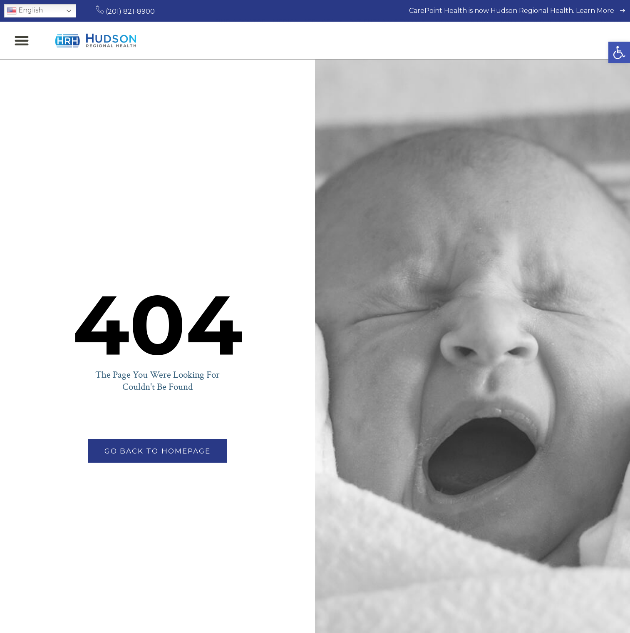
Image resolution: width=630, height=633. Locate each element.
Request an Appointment (577, 40)
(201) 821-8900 (125, 11)
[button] (619, 52)
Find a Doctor (240, 40)
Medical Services (307, 40)
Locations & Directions (478, 40)
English (25, 11)
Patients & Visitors (387, 40)
